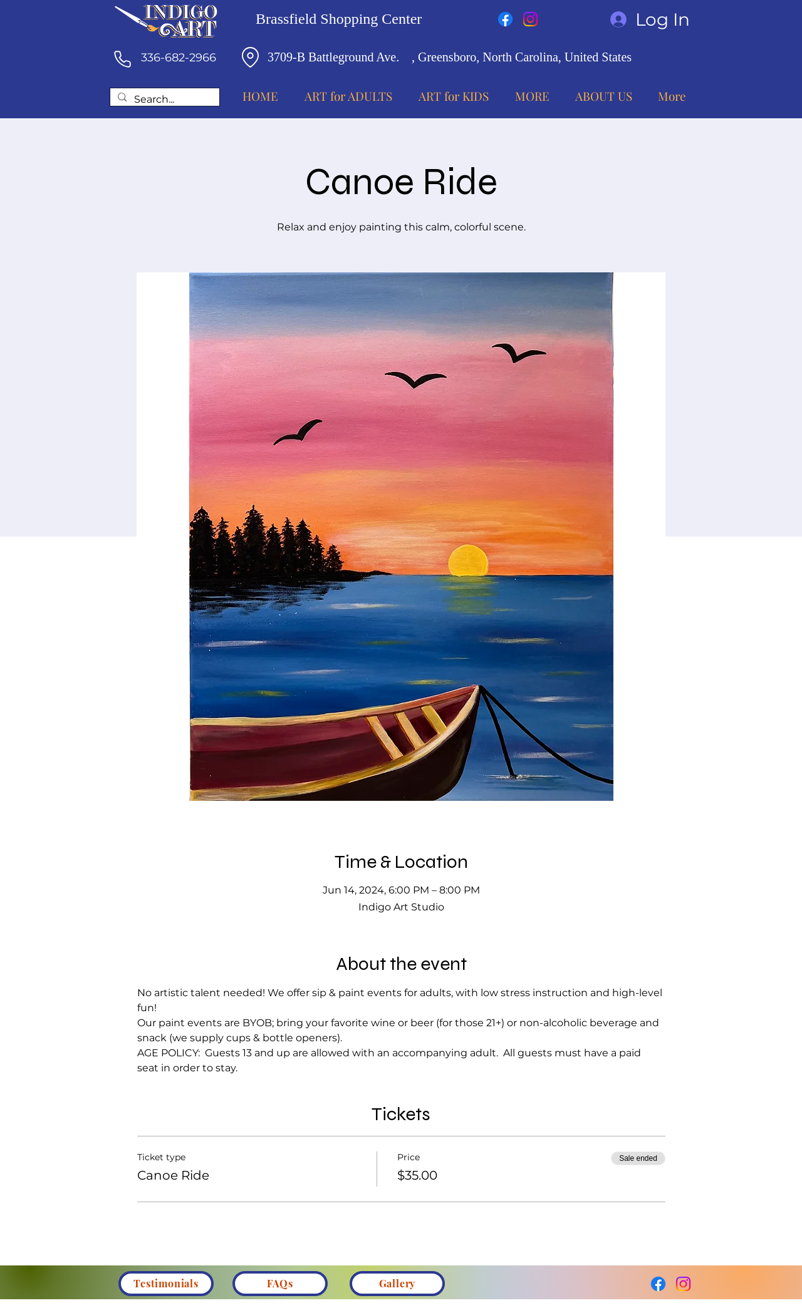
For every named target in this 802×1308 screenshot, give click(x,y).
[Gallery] (397, 1283)
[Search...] (163, 99)
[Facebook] (505, 19)
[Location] (250, 57)
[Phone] (122, 58)
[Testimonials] (166, 1283)
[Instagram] (530, 19)
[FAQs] (280, 1283)
